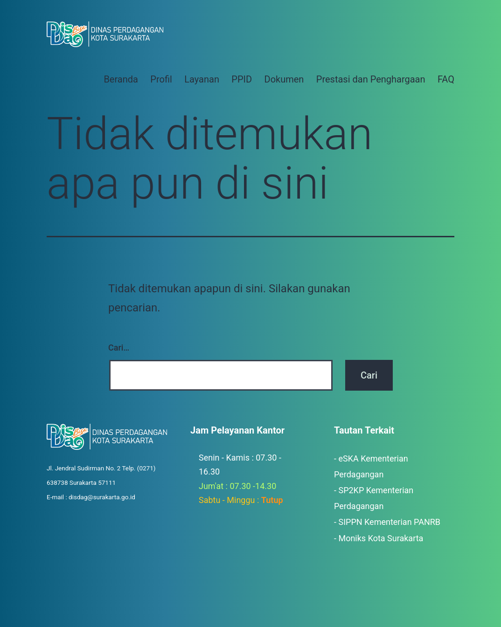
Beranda (121, 79)
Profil (161, 79)
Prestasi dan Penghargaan (370, 79)
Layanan (201, 79)
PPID (241, 79)
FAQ (446, 79)
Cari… (118, 347)
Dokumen (284, 79)
